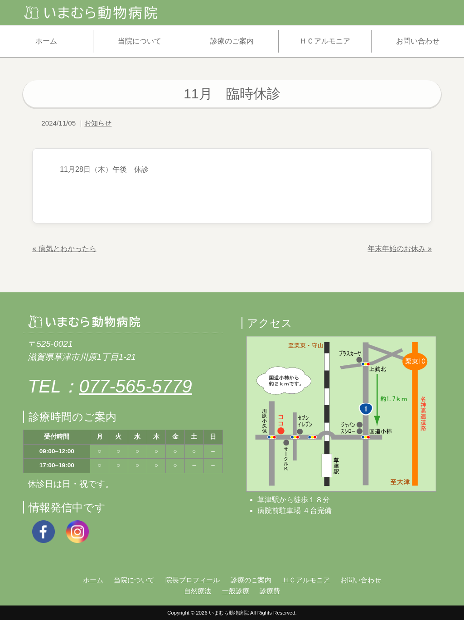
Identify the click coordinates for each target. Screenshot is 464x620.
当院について (139, 41)
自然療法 (197, 591)
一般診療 (235, 591)
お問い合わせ (418, 41)
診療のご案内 (232, 41)
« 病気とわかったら (64, 248)
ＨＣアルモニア (325, 41)
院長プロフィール (192, 580)
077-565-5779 (135, 386)
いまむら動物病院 (229, 612)
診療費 (270, 591)
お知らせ (97, 123)
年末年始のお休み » (399, 248)
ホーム (46, 41)
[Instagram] (77, 531)
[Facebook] (43, 531)
